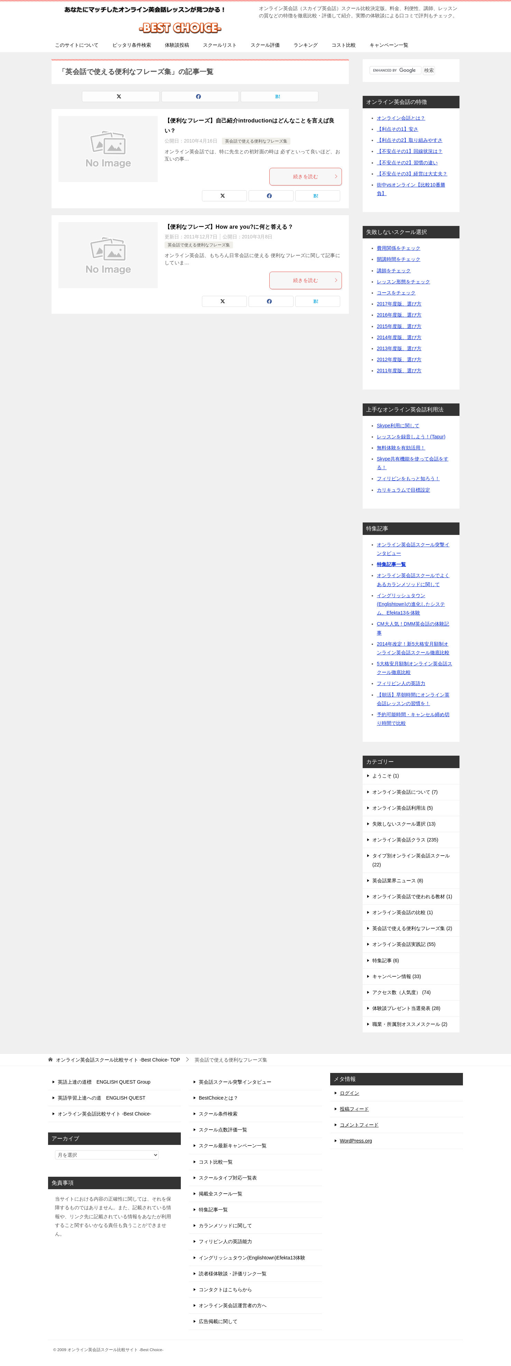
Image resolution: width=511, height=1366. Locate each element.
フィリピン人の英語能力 (225, 1241)
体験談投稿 (177, 45)
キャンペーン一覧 (389, 45)
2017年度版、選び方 (399, 304)
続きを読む (315, 176)
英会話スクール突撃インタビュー (235, 1082)
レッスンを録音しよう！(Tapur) (411, 436)
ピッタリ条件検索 (131, 45)
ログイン (349, 1093)
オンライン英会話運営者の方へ (233, 1305)
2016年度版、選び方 (399, 315)
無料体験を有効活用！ (401, 447)
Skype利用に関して (398, 425)
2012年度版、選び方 (399, 359)
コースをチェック (396, 292)
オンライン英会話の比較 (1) (402, 912)
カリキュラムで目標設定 (403, 490)
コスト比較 (344, 45)
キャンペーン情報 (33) (396, 976)
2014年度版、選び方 (399, 337)
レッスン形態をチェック (403, 281)
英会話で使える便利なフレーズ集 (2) (412, 928)
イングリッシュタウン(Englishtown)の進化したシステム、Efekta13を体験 (411, 604)
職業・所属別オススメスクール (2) (409, 1024)
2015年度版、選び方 (399, 326)
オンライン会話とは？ (401, 118)
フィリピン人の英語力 (401, 683)
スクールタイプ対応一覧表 (228, 1178)
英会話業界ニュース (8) (397, 880)
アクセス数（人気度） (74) (401, 992)
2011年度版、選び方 (399, 370)
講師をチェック (394, 270)
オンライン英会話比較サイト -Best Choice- (104, 1114)
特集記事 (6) (385, 960)
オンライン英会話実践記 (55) (404, 944)
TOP (118, 1060)
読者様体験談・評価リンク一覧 (233, 1273)
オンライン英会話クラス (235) (405, 840)
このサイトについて (77, 45)
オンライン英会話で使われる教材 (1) (412, 896)
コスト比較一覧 (216, 1162)
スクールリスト (220, 45)
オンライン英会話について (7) (405, 792)
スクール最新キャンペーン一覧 (233, 1145)
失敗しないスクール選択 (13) (404, 824)
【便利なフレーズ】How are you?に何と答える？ (229, 227)
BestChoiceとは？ (218, 1098)
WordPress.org (356, 1141)
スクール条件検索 (218, 1114)
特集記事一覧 (391, 564)
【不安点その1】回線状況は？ (410, 151)
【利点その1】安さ (397, 129)
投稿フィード (354, 1109)
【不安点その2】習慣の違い (407, 162)
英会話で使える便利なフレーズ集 (256, 141)
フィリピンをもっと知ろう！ (408, 478)
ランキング (306, 45)
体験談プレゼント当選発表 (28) (406, 1008)
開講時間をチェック (398, 259)
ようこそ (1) (385, 775)
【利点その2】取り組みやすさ (410, 140)
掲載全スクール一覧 (220, 1193)
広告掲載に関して (218, 1321)
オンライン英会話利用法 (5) (402, 808)
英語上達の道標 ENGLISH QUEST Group (104, 1082)
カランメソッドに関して (225, 1225)
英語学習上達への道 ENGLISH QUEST (102, 1098)
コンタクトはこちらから (225, 1289)
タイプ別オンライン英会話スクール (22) (411, 860)
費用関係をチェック (398, 248)
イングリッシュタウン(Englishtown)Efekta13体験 (252, 1257)
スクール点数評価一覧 (223, 1129)
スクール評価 (265, 45)
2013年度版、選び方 (399, 348)
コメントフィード (359, 1125)
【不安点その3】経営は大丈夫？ (412, 173)
